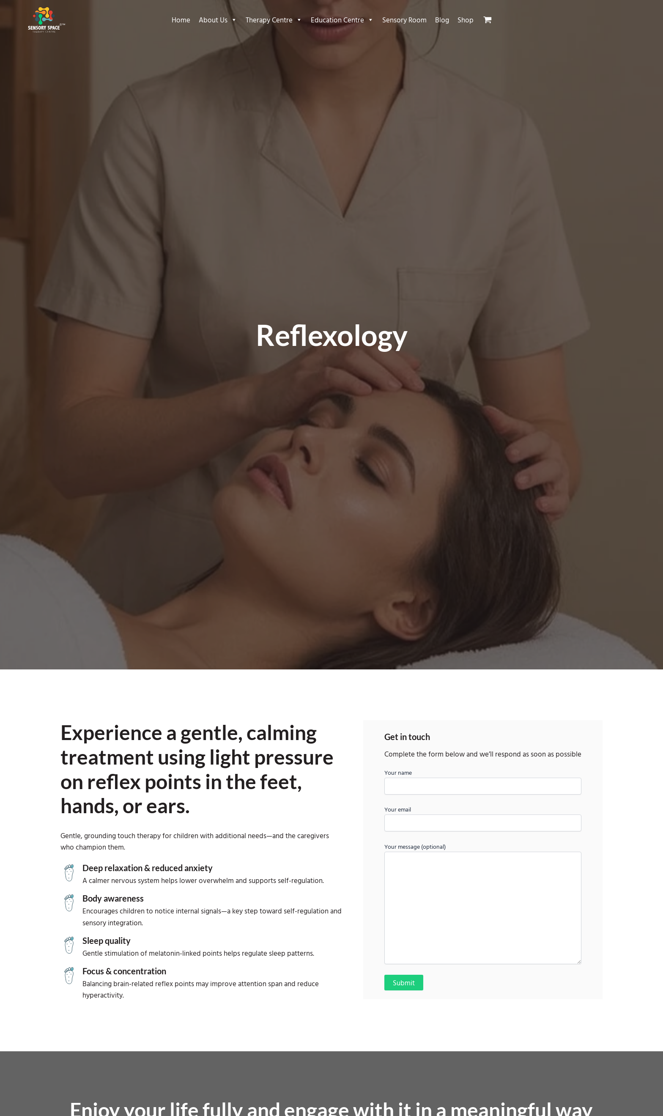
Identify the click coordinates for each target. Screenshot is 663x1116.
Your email (482, 818)
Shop (466, 19)
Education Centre (342, 19)
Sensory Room (404, 19)
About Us (218, 19)
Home (181, 19)
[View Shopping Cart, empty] (491, 20)
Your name (482, 781)
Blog (442, 19)
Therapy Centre (274, 19)
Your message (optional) (482, 904)
